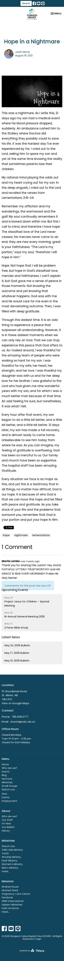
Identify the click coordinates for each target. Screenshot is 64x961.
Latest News (11, 637)
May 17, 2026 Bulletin (16, 653)
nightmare (21, 535)
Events (6, 771)
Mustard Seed (10, 890)
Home (5, 764)
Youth (5, 853)
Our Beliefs (8, 827)
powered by (32, 951)
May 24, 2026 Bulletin (17, 645)
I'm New (6, 823)
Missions (8, 881)
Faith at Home (10, 908)
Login (38, 939)
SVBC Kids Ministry (12, 850)
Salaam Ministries (12, 904)
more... (6, 871)
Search (26, 3)
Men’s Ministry (10, 867)
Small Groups (9, 786)
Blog (4, 775)
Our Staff (7, 820)
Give (4, 794)
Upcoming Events (15, 590)
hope (6, 535)
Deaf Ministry (9, 860)
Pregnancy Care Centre (16, 894)
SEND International (12, 901)
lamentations (41, 535)
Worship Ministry (11, 857)
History (6, 830)
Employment (9, 801)
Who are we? (9, 768)
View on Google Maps (15, 703)
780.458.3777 (20, 716)
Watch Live (8, 789)
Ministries (7, 782)
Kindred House (10, 886)
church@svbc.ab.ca (22, 721)
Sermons (7, 778)
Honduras (7, 897)
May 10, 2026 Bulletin (16, 660)
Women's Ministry (12, 864)
